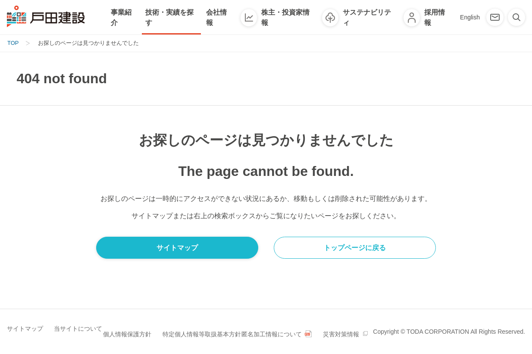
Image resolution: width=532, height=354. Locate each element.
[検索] (516, 17)
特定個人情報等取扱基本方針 (205, 325)
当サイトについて (76, 325)
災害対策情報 (25, 337)
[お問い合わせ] (495, 17)
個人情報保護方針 (133, 325)
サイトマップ (25, 325)
